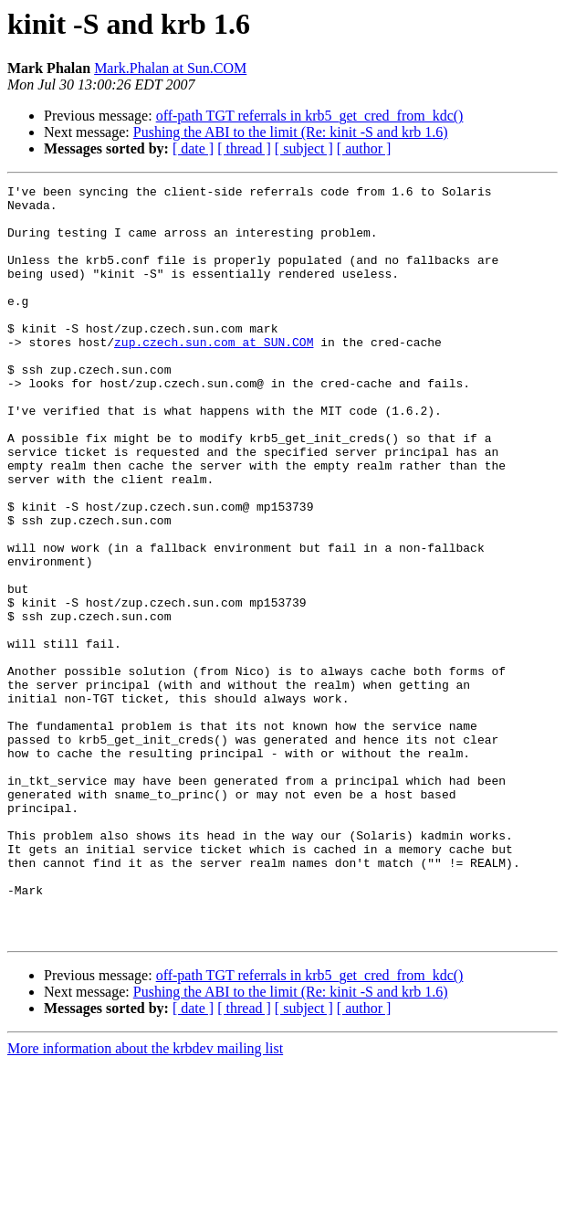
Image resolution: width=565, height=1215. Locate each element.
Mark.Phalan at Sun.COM (170, 68)
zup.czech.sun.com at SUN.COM (213, 374)
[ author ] (364, 148)
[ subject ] (304, 148)
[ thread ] (244, 148)
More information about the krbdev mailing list (145, 1199)
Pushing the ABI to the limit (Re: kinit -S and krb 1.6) (290, 132)
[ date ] (193, 148)
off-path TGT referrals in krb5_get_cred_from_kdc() (310, 115)
